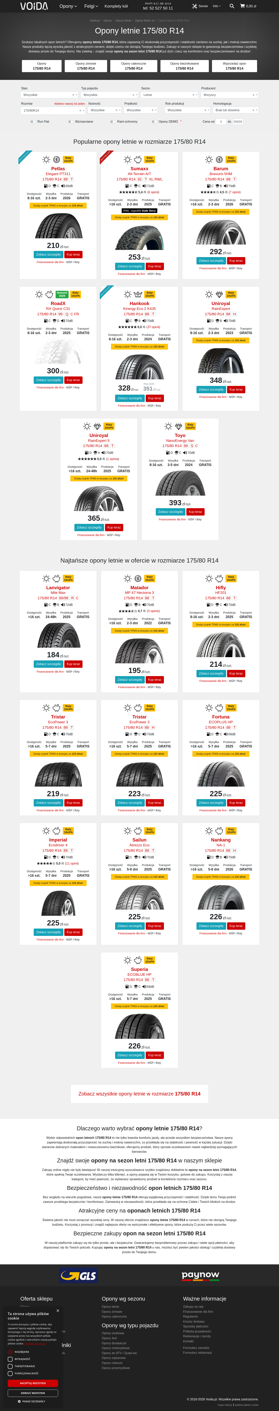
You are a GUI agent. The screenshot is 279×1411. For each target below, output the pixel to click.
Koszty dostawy (194, 1321)
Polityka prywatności (197, 1331)
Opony (68, 6)
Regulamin (190, 1316)
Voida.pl (95, 20)
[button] (33, 1401)
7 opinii (235, 192)
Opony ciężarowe (114, 1358)
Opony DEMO (168, 121)
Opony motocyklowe (116, 1348)
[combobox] (49, 95)
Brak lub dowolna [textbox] (235, 110)
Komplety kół (116, 6)
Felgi (91, 6)
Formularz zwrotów (196, 1347)
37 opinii (153, 327)
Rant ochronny (127, 121)
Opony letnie (123, 20)
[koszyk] (248, 6)
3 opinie (153, 611)
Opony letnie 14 (145, 20)
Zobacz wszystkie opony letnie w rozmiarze (139, 1093)
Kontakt (188, 1341)
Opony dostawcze (114, 1343)
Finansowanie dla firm (50, 262)
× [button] (57, 1310)
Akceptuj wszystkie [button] (33, 1383)
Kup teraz (73, 254)
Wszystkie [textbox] (48, 95)
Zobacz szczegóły (48, 254)
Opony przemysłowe (116, 1368)
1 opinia (112, 459)
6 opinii (153, 192)
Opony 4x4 (109, 1338)
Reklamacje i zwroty (197, 1336)
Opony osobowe (113, 1333)
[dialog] (33, 1357)
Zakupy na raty (193, 1306)
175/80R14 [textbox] (52, 110)
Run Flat (43, 121)
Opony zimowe (112, 1311)
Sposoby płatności (195, 1326)
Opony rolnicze (112, 1363)
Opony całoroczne (114, 1316)
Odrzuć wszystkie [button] (33, 1393)
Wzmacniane (84, 121)
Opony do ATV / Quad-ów (119, 1353)
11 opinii (72, 863)
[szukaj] (232, 6)
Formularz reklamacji (197, 1352)
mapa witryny (225, 1404)
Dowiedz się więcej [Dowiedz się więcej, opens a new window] (35, 1343)
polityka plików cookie (247, 1404)
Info (217, 6)
